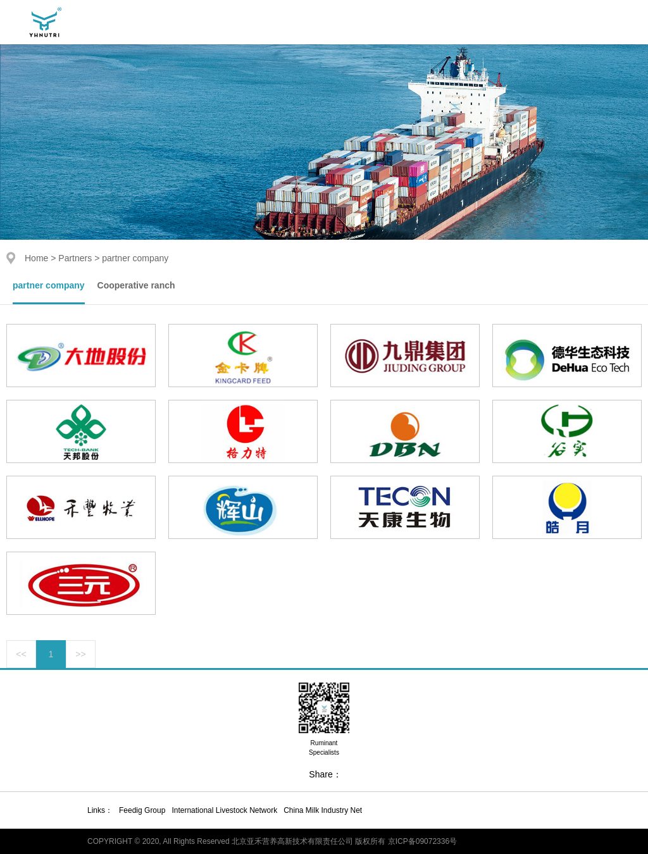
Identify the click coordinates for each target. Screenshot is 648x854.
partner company (49, 285)
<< (21, 654)
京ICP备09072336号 (422, 841)
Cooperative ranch (136, 285)
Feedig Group (142, 810)
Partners (75, 258)
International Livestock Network (224, 810)
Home (36, 258)
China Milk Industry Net (323, 810)
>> (80, 654)
